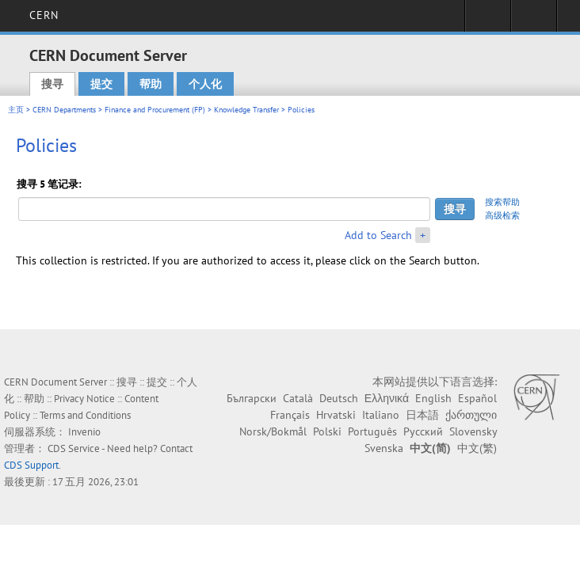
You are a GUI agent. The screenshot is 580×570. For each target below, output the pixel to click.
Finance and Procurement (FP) (155, 109)
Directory (533, 20)
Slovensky (473, 431)
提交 (101, 84)
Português (372, 431)
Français (290, 415)
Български (252, 398)
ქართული (471, 415)
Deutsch (338, 398)
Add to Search (378, 235)
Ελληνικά (386, 398)
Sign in (487, 20)
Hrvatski (336, 415)
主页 (16, 109)
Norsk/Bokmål (273, 431)
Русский (423, 431)
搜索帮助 (502, 201)
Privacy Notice (84, 398)
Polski (327, 431)
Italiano (380, 415)
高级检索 (502, 215)
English (433, 398)
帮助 (150, 84)
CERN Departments (64, 109)
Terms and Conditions (85, 415)
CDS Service (74, 448)
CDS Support (31, 465)
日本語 (422, 415)
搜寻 (52, 84)
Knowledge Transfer (246, 109)
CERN (44, 15)
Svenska (383, 448)
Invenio (84, 432)
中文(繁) (477, 448)
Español (477, 398)
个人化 (205, 84)
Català (298, 398)
